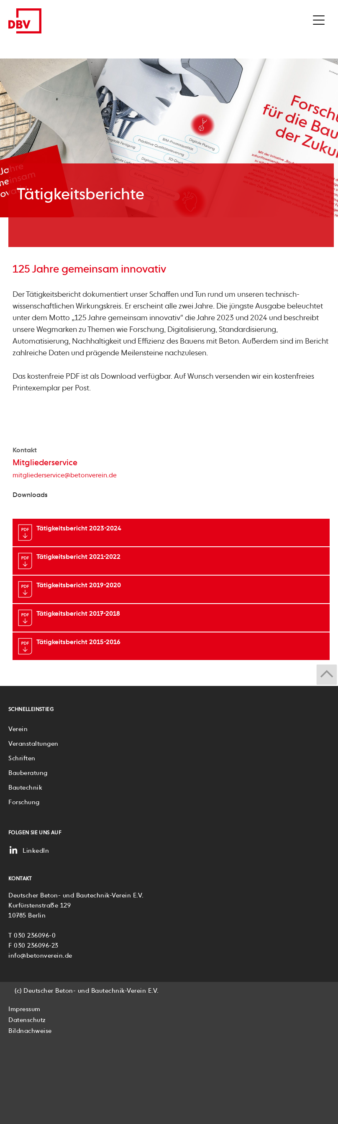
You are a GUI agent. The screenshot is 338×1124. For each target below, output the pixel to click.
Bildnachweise (30, 1031)
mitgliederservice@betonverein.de (65, 475)
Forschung (24, 802)
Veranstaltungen (33, 744)
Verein (18, 729)
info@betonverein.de (40, 956)
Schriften (22, 758)
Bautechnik (25, 788)
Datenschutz (27, 1020)
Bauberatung (28, 773)
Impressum (24, 1009)
